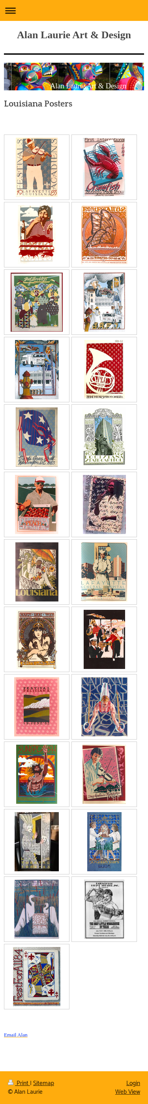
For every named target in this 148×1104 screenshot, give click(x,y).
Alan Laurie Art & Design (74, 35)
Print (19, 1083)
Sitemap (43, 1083)
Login (133, 1083)
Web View (127, 1092)
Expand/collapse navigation (74, 10)
